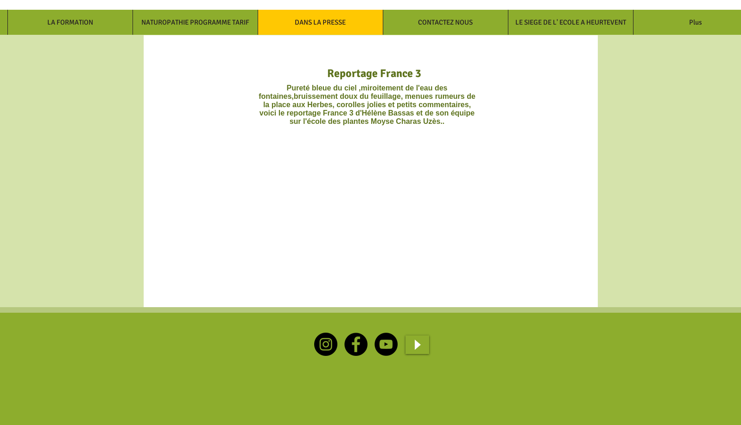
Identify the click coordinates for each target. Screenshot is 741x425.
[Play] (417, 344)
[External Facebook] (249, 217)
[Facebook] (355, 344)
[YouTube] (386, 344)
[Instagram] (325, 344)
